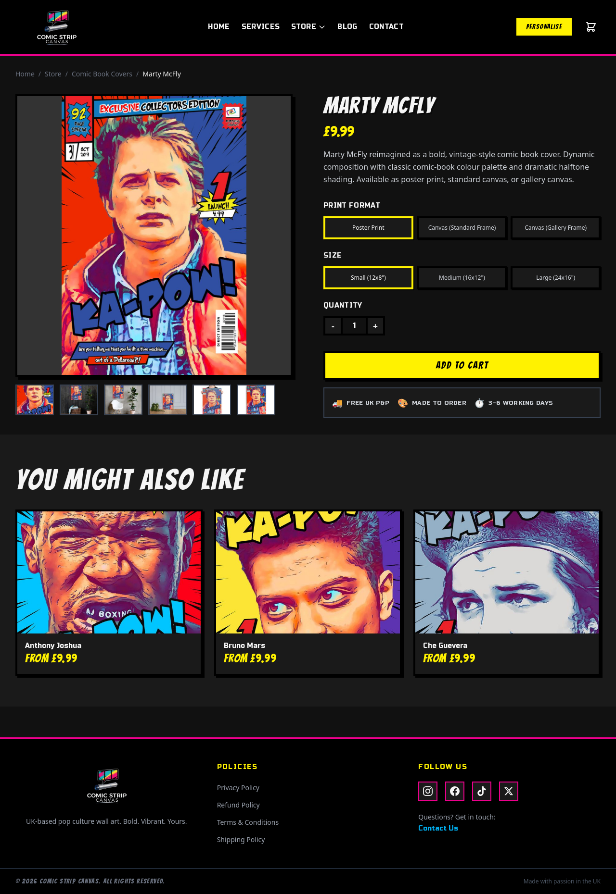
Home (219, 27)
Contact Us (438, 828)
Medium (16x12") (462, 277)
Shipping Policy (241, 839)
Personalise (544, 26)
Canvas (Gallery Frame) (556, 228)
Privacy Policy (238, 787)
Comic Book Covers (102, 73)
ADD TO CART (462, 365)
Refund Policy (238, 804)
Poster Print (368, 228)
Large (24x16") (555, 277)
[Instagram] (427, 791)
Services (261, 27)
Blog (347, 27)
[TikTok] (481, 791)
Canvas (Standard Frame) (462, 228)
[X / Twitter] (508, 791)
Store (308, 27)
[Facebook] (454, 791)
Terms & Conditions (248, 822)
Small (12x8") (368, 277)
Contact (386, 27)
